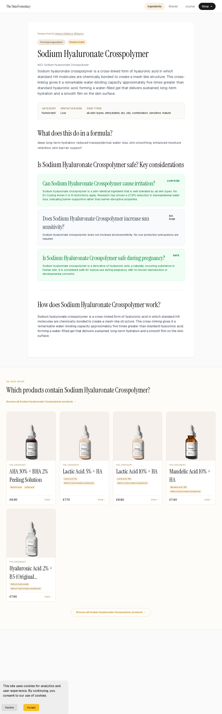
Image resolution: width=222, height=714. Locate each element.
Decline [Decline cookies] (9, 707)
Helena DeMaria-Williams (69, 33)
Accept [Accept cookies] (31, 707)
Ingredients (155, 6)
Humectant (77, 42)
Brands (173, 6)
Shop (207, 6)
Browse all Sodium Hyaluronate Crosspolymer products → (41, 401)
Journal (190, 6)
